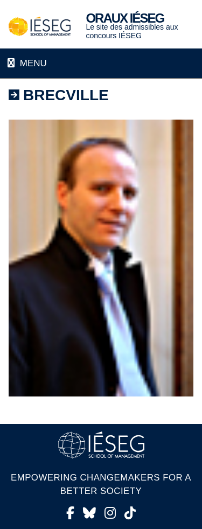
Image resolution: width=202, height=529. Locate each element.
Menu (32, 63)
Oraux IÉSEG (125, 18)
